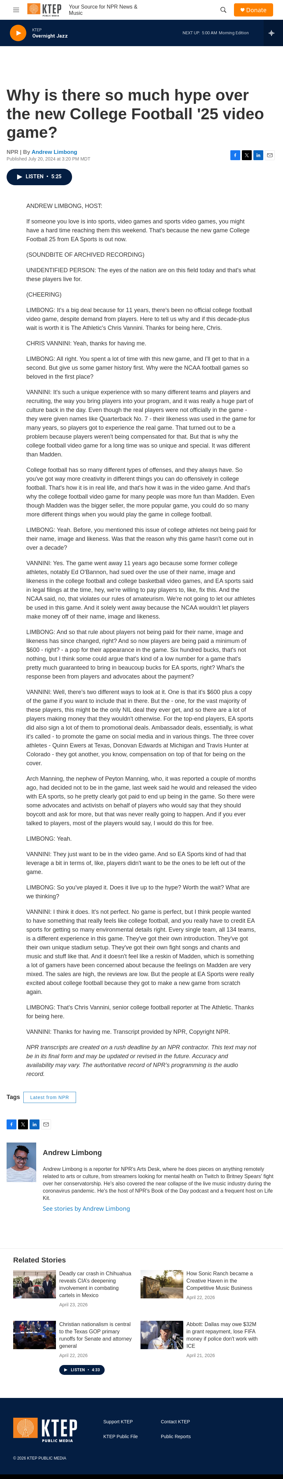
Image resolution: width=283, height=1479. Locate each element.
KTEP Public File (120, 1436)
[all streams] (273, 33)
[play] (18, 33)
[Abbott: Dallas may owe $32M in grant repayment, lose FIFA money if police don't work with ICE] (162, 1335)
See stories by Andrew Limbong (86, 1208)
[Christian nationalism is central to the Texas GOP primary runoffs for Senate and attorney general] (34, 1335)
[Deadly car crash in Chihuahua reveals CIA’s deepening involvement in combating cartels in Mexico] (34, 1284)
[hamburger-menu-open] (16, 9)
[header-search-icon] (223, 10)
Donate (256, 10)
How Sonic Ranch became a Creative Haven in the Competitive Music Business (220, 1281)
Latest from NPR (49, 1097)
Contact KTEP (175, 1421)
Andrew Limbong (54, 152)
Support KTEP (118, 1421)
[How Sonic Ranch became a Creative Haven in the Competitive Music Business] (162, 1284)
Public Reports (176, 1436)
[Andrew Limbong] (21, 1162)
